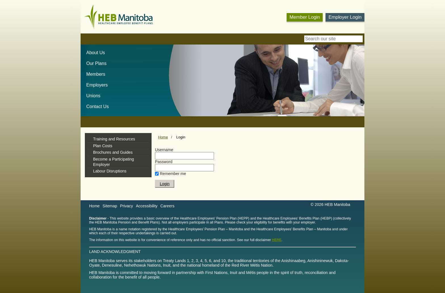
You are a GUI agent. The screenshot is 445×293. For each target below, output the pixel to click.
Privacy (126, 206)
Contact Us (97, 106)
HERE (277, 240)
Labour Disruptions (110, 171)
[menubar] (95, 78)
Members (95, 74)
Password (163, 161)
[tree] (118, 155)
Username (164, 149)
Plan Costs (102, 146)
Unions (93, 95)
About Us (95, 52)
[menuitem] (93, 52)
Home (163, 137)
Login (180, 137)
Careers (167, 206)
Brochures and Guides (113, 152)
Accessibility (147, 206)
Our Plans (96, 63)
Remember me (173, 173)
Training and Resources (114, 139)
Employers (97, 85)
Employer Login (345, 17)
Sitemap (109, 206)
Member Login (304, 17)
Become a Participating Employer (113, 162)
